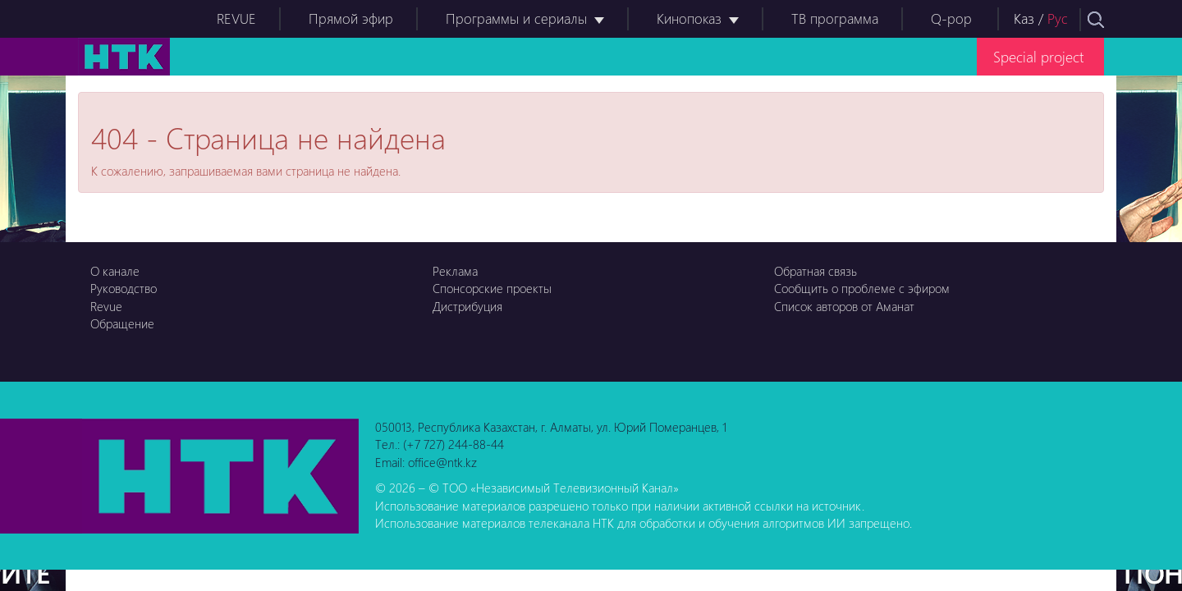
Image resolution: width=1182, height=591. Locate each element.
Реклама (455, 271)
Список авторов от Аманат (844, 306)
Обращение (122, 323)
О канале (115, 271)
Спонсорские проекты (492, 288)
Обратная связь (815, 271)
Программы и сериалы (516, 18)
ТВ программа (834, 18)
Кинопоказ (689, 18)
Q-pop (951, 18)
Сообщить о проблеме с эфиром (862, 288)
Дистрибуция (467, 306)
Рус (1057, 18)
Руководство (123, 288)
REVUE (236, 18)
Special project (1038, 56)
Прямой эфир (351, 18)
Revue (106, 306)
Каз (1024, 18)
